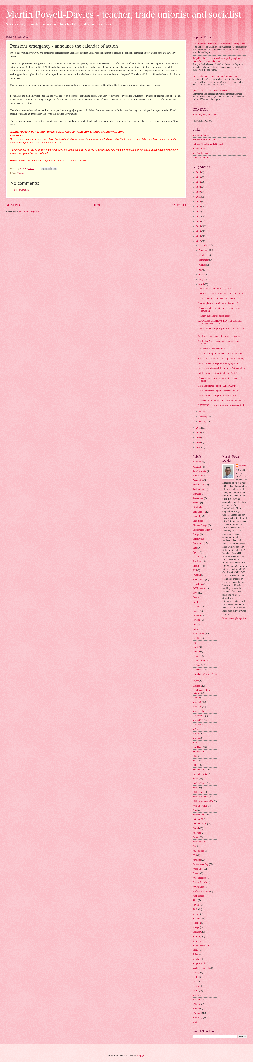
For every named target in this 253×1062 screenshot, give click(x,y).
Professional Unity (201, 891)
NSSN (195, 778)
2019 (198, 206)
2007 (198, 447)
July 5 (195, 642)
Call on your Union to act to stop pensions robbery (221, 358)
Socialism (197, 932)
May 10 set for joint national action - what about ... (221, 353)
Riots (195, 900)
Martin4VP (198, 720)
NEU (195, 760)
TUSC (195, 990)
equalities (197, 566)
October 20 (198, 819)
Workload (197, 1013)
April (201, 284)
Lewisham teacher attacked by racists (215, 288)
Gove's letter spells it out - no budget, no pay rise (215, 76)
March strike (198, 711)
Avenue (196, 503)
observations (198, 814)
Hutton (196, 629)
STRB (195, 950)
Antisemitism (199, 489)
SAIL (195, 909)
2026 (198, 172)
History (196, 611)
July (201, 270)
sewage (196, 927)
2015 (198, 226)
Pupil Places (198, 896)
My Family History (201, 153)
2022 (198, 192)
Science (196, 914)
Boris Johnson (199, 512)
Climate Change (200, 525)
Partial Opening (200, 841)
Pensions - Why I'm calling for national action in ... (221, 293)
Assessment (198, 498)
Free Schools (199, 579)
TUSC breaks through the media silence (216, 298)
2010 (198, 432)
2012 (198, 241)
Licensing (197, 686)
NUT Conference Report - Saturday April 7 (218, 391)
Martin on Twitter (201, 135)
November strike (200, 774)
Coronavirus (198, 539)
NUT (195, 787)
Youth (195, 1022)
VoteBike (197, 995)
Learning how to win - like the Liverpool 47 (218, 303)
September (204, 260)
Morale (196, 733)
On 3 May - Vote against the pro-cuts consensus (220, 336)
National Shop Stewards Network (208, 144)
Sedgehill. (197, 918)
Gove (195, 593)
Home (96, 204)
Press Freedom (199, 878)
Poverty (196, 873)
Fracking (197, 575)
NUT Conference (200, 796)
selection (197, 923)
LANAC (197, 665)
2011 (198, 428)
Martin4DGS (199, 715)
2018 (198, 211)
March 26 (197, 702)
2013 (198, 236)
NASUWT (197, 747)
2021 (198, 197)
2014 (198, 231)
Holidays (197, 615)
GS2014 (196, 606)
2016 (198, 221)
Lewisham (197, 669)
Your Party (198, 1017)
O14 (195, 810)
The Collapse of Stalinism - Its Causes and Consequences (219, 43)
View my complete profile (234, 618)
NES (195, 756)
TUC (195, 981)
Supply (196, 959)
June (201, 274)
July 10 (196, 638)
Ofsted (196, 828)
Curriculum (198, 543)
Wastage (196, 999)
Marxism (197, 724)
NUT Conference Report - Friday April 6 (217, 395)
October (203, 255)
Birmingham (198, 507)
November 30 (199, 769)
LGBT (196, 681)
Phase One (197, 869)
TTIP (195, 977)
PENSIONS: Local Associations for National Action (222, 405)
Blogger (140, 1055)
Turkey (196, 986)
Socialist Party (199, 148)
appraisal (197, 494)
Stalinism (197, 941)
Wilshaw (197, 1004)
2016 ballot (198, 476)
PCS (195, 855)
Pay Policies (198, 851)
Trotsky (196, 972)
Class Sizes (198, 521)
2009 (198, 437)
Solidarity (197, 936)
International (198, 633)
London (196, 697)
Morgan (196, 738)
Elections (197, 561)
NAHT (196, 742)
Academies (198, 480)
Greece (196, 597)
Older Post (179, 204)
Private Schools (200, 882)
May (201, 279)
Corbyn (196, 534)
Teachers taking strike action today (214, 316)
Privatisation (198, 887)
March (202, 411)
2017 (198, 216)
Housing (196, 620)
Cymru (196, 552)
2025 (198, 177)
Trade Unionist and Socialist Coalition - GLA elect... (222, 400)
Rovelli (196, 905)
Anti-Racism (198, 484)
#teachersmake (199, 471)
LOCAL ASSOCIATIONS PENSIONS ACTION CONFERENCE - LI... (220, 322)
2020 (198, 201)
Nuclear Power (199, 783)
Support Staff (199, 963)
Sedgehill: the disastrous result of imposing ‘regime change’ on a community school (216, 59)
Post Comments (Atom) (29, 211)
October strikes (200, 823)
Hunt (195, 624)
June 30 (196, 651)
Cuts (195, 548)
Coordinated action (201, 530)
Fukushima (198, 584)
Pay (194, 846)
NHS (195, 765)
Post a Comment (21, 190)
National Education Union (205, 139)
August (202, 265)
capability (197, 516)
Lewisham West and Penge (205, 674)
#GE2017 (197, 462)
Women (196, 1008)
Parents (196, 837)
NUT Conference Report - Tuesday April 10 (218, 363)
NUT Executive (200, 806)
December (204, 245)
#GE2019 (197, 467)
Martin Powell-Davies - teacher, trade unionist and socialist (123, 14)
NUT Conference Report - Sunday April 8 (217, 386)
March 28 (197, 706)
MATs (195, 729)
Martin (242, 465)
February (203, 416)
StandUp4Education (202, 945)
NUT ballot (198, 792)
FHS (195, 570)
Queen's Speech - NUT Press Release (210, 90)
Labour (196, 656)
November (204, 250)
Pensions (21, 173)
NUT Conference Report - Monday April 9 (217, 373)
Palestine (197, 833)
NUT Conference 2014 (203, 801)
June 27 (196, 647)
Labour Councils (200, 660)
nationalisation (199, 751)
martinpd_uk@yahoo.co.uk (205, 114)
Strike (195, 954)
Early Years (198, 557)
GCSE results (199, 588)
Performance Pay (200, 864)
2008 (198, 442)
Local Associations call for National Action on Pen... (222, 368)
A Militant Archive (201, 157)
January (203, 421)
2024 (198, 182)
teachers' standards (201, 968)
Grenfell (196, 602)
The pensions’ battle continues (212, 348)
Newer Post (13, 204)
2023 (198, 187)
